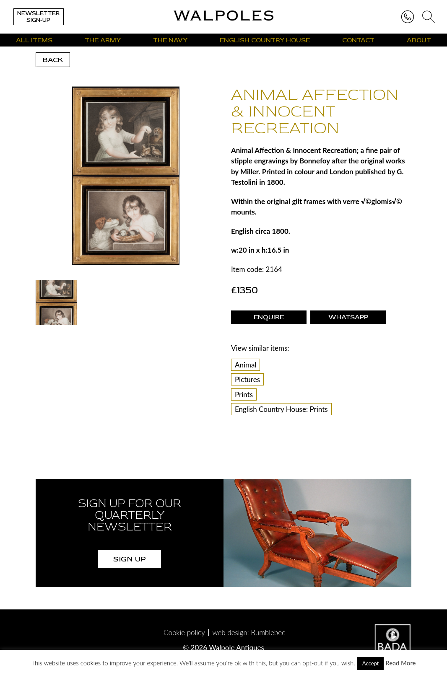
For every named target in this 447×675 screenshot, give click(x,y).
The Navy (170, 40)
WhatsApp (348, 317)
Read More (400, 663)
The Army (103, 40)
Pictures (247, 379)
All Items (34, 40)
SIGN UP (129, 559)
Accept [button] (370, 663)
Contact (358, 40)
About (419, 40)
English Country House (265, 40)
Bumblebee (268, 632)
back (53, 59)
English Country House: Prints (281, 409)
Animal (246, 364)
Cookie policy (184, 632)
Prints (244, 394)
